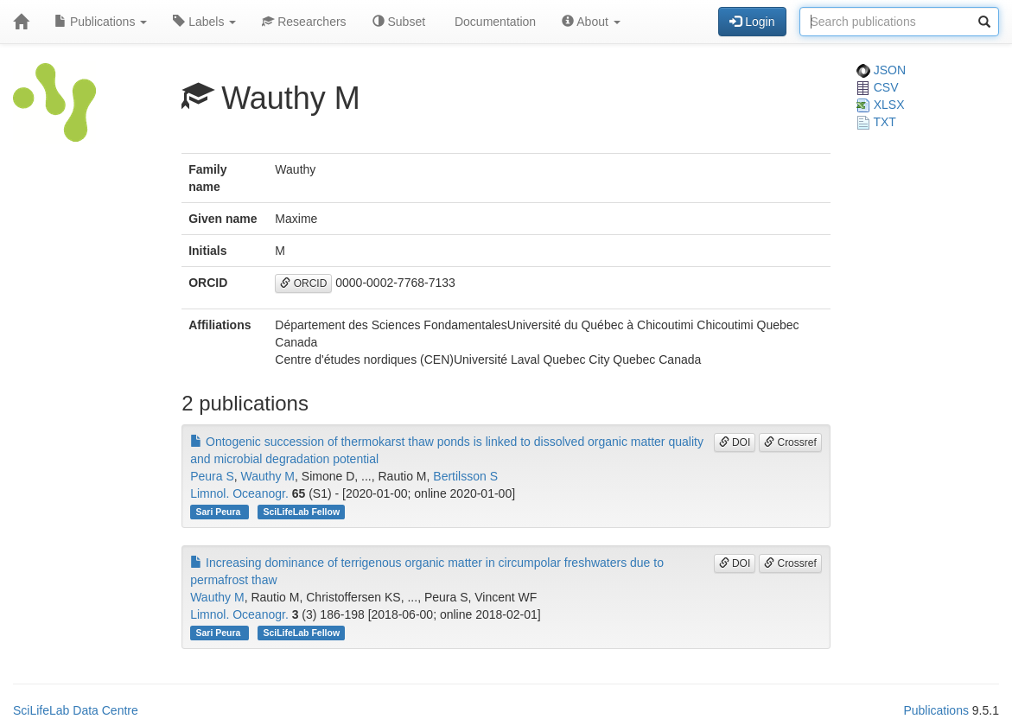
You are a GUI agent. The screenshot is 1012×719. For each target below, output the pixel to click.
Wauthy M (268, 476)
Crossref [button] (790, 442)
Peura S (212, 476)
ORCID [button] (303, 283)
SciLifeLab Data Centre (75, 710)
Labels (204, 22)
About (591, 22)
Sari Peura (219, 511)
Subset (398, 22)
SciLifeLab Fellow (301, 511)
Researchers (304, 22)
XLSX (880, 104)
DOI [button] (735, 442)
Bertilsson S (465, 476)
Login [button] (751, 22)
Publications (100, 22)
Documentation (493, 22)
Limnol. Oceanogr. (239, 493)
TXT (876, 122)
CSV (877, 87)
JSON (881, 70)
